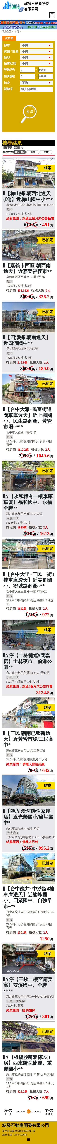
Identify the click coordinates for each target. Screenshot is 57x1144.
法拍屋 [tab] (9, 38)
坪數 (46, 152)
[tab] (8, 147)
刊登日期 (19, 152)
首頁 (16, 31)
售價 (32, 152)
